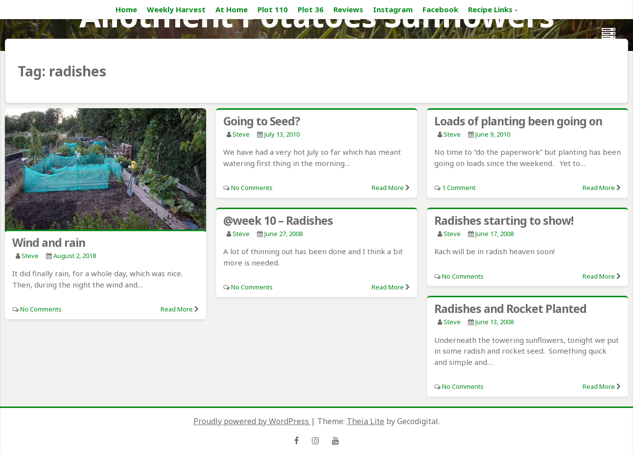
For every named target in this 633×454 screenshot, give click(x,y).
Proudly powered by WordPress (252, 421)
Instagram (393, 9)
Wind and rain (48, 242)
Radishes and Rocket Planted (510, 308)
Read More (177, 309)
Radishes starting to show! (503, 220)
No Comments (41, 309)
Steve (30, 255)
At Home (231, 9)
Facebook (440, 9)
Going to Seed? (261, 121)
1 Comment (458, 187)
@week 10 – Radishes (278, 220)
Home (126, 9)
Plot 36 (311, 9)
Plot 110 (273, 9)
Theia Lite (365, 421)
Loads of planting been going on (518, 121)
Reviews (348, 9)
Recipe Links (490, 9)
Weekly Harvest (176, 9)
